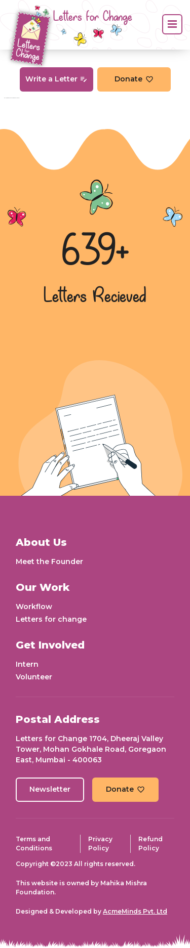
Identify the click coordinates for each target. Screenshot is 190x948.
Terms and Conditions (34, 843)
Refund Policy (150, 843)
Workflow (34, 606)
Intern (27, 664)
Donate (134, 78)
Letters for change (51, 619)
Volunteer (34, 676)
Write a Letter (56, 78)
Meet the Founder (49, 561)
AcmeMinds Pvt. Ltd (135, 911)
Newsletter (49, 789)
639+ (95, 252)
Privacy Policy (100, 843)
